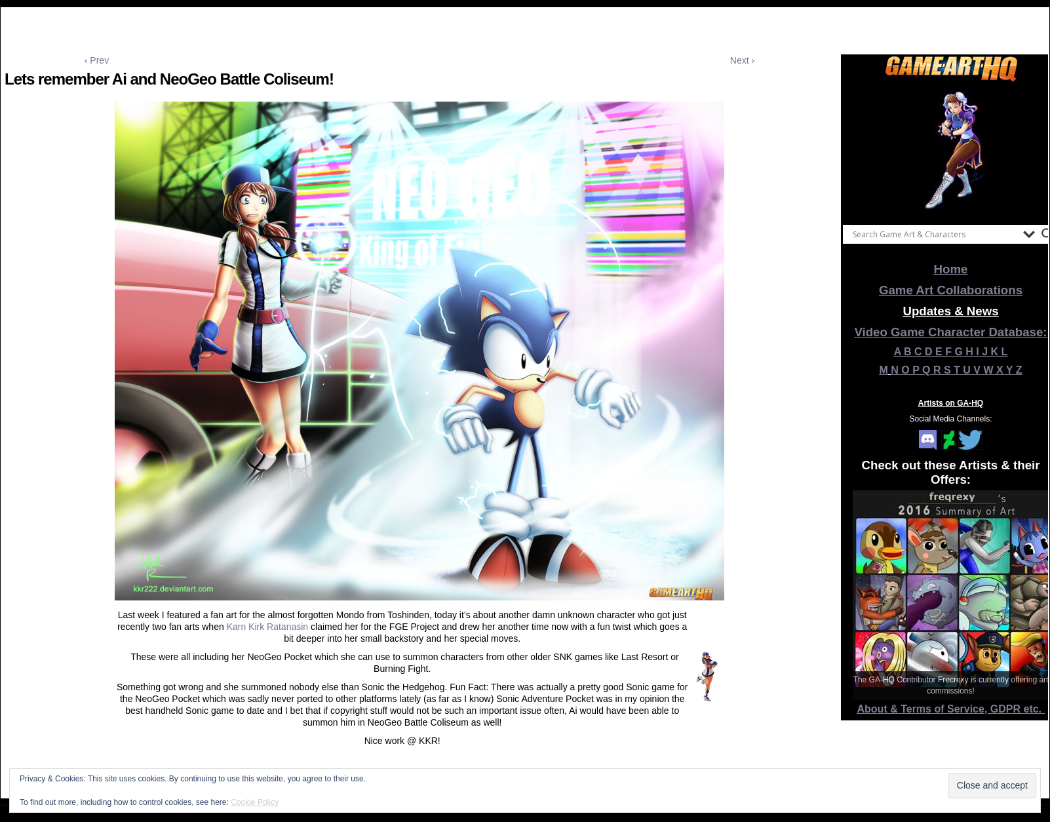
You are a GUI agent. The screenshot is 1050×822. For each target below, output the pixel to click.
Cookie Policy (255, 802)
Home (951, 269)
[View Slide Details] (951, 150)
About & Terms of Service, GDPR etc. (951, 708)
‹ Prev (97, 60)
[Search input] (935, 234)
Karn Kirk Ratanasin (268, 626)
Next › (742, 60)
